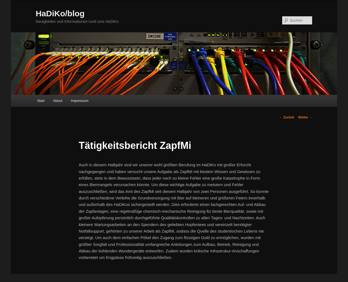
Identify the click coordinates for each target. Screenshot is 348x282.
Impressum (79, 101)
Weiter (305, 117)
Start (40, 101)
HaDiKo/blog (60, 13)
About (57, 101)
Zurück (286, 117)
